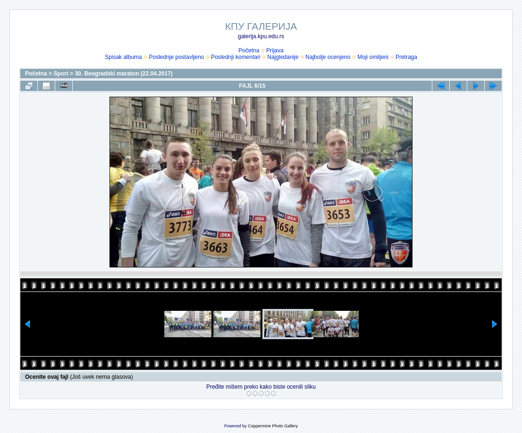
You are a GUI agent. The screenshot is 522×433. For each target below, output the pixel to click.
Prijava (275, 50)
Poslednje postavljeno (176, 57)
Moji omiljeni (372, 57)
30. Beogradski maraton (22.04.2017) (123, 73)
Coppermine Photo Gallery (273, 426)
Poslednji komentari (236, 57)
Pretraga (406, 57)
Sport (60, 73)
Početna (248, 50)
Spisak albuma (123, 57)
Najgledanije (282, 57)
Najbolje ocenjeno (327, 57)
